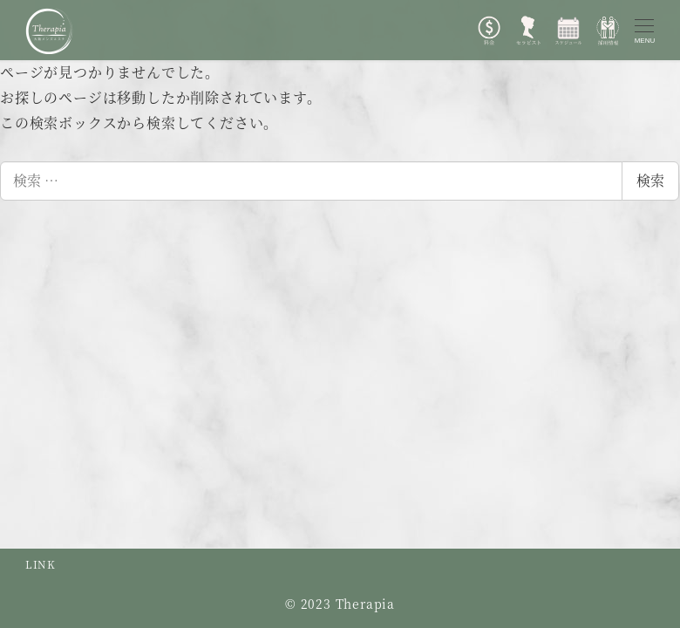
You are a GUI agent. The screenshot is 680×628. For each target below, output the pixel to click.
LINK (40, 563)
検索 (650, 180)
